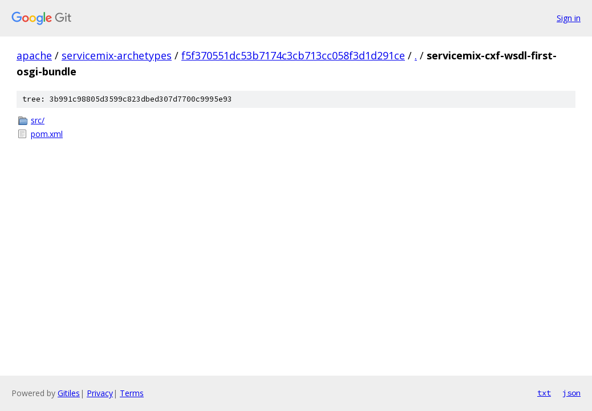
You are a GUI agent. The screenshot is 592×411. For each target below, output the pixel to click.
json (571, 393)
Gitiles (69, 393)
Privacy (100, 393)
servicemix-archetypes (117, 55)
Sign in (569, 18)
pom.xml (47, 133)
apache (34, 55)
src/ (37, 120)
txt (544, 393)
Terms (132, 393)
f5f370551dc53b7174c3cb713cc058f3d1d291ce (293, 55)
